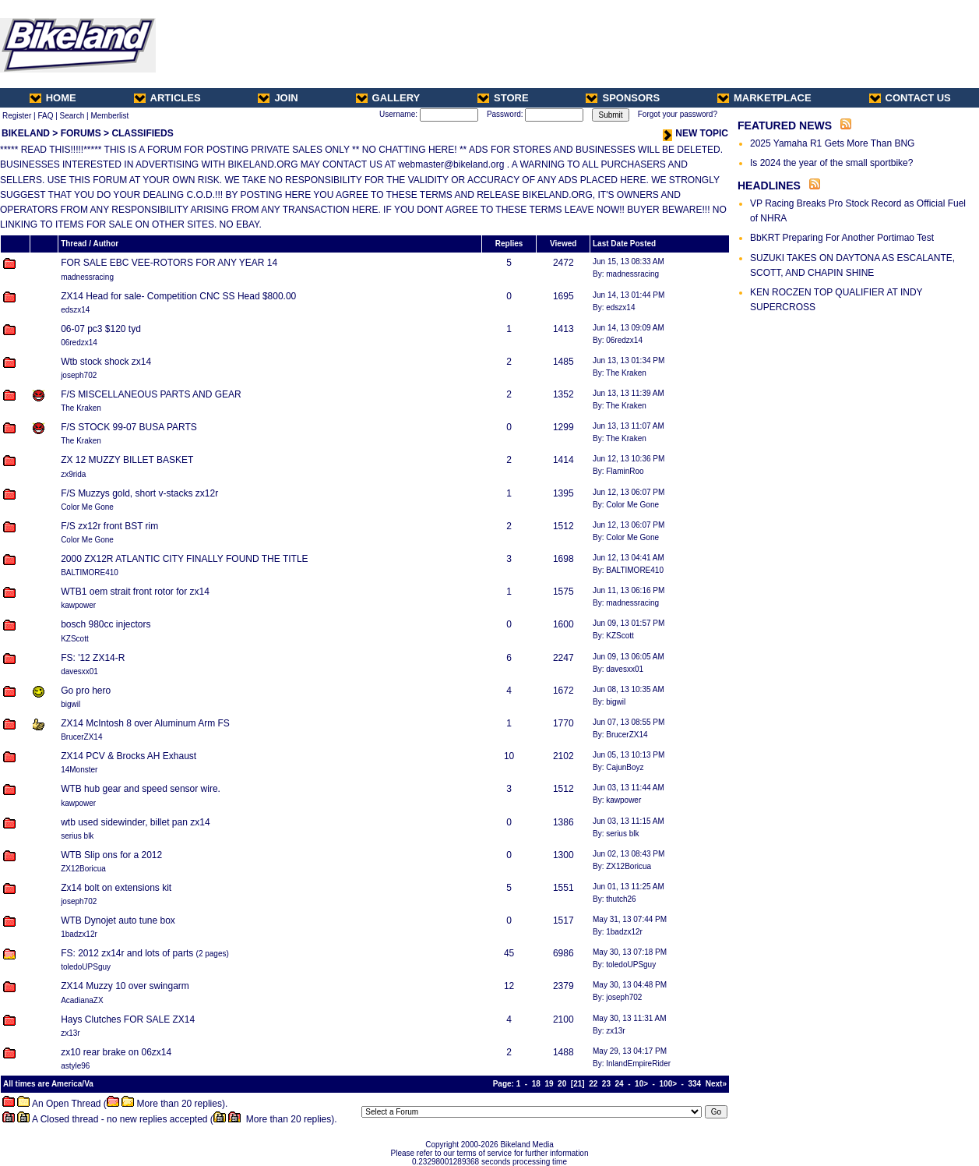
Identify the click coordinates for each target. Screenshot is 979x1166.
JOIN (278, 98)
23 (606, 1083)
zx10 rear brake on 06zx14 (116, 1052)
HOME (53, 98)
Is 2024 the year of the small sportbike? (831, 162)
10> (641, 1083)
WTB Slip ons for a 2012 (111, 855)
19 (548, 1083)
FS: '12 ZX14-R (93, 657)
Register (16, 115)
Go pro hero (86, 690)
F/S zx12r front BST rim (109, 526)
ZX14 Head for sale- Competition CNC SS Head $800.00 (178, 296)
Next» (716, 1083)
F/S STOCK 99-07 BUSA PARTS (129, 427)
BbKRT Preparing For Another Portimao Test (842, 237)
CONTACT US (910, 98)
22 (593, 1083)
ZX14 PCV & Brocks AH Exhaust (128, 756)
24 (619, 1083)
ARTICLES (167, 98)
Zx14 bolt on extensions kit (116, 887)
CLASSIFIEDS (142, 133)
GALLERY (388, 98)
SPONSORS (623, 98)
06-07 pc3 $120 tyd (101, 328)
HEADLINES (769, 185)
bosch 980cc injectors (105, 624)
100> (669, 1083)
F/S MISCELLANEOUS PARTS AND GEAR (151, 394)
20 (562, 1083)
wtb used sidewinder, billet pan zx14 (135, 822)
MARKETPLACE (764, 98)
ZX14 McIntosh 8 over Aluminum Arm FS (145, 723)
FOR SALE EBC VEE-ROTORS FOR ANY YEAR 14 (169, 262)
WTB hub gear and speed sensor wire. (140, 788)
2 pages (213, 953)
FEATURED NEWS (785, 125)
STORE (503, 98)
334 (695, 1083)
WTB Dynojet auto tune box (118, 920)
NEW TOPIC (695, 133)
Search (72, 115)
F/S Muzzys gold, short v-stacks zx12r (139, 493)
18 (536, 1083)
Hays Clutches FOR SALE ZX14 (128, 1019)
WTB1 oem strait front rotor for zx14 (135, 591)
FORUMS (81, 133)
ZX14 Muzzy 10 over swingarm (125, 985)
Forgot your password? (677, 114)
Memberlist (109, 115)
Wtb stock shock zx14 (106, 361)
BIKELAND (26, 133)
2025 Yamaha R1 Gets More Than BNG (832, 143)
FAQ (45, 115)
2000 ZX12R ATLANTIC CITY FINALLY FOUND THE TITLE (184, 558)
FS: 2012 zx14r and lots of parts (127, 953)
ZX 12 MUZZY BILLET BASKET (127, 459)
